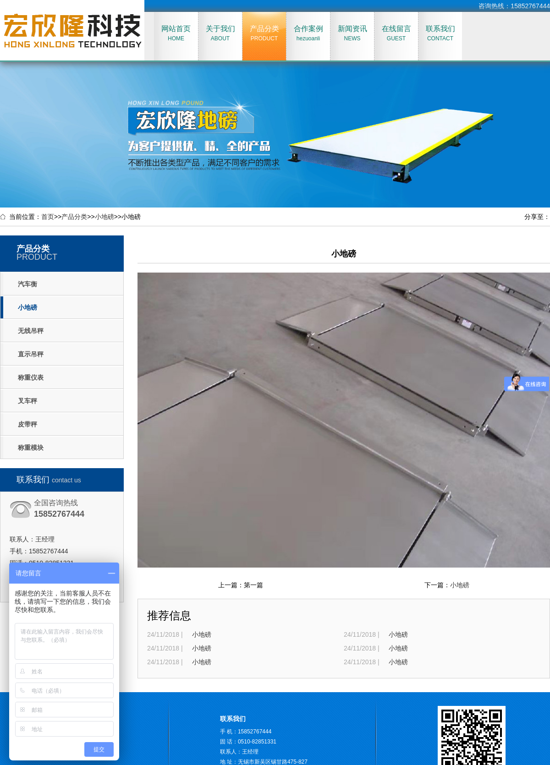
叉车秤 (27, 400)
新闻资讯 (352, 33)
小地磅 (104, 216)
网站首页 (176, 33)
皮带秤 (27, 424)
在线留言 (396, 33)
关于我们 (220, 33)
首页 (47, 216)
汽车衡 (27, 284)
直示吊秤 (31, 354)
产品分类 (264, 33)
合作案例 (308, 33)
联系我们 (440, 33)
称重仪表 (31, 377)
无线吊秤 (31, 330)
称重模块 (31, 447)
